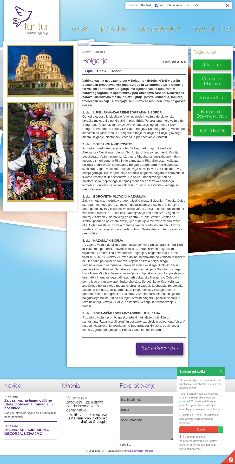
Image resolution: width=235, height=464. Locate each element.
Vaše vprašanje (146, 428)
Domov (132, 5)
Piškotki (149, 451)
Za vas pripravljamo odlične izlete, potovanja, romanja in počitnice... (28, 404)
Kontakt (146, 5)
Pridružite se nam (170, 5)
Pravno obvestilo (134, 451)
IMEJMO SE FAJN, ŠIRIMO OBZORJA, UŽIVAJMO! (27, 432)
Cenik (101, 71)
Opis (89, 71)
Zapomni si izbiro (192, 436)
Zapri (221, 371)
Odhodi (116, 71)
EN (187, 5)
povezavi (184, 401)
